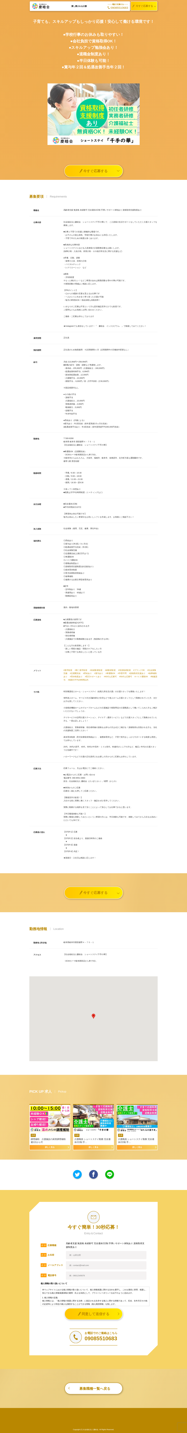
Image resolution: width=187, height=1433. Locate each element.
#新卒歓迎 (67, 670)
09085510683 (118, 7)
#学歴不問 (122, 673)
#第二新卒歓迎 (81, 670)
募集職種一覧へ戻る (94, 1388)
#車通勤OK (110, 673)
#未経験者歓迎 (96, 670)
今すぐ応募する (142, 6)
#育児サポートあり (93, 676)
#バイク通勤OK (141, 676)
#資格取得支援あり (137, 673)
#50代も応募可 (125, 676)
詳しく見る (50, 1147)
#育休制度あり (76, 676)
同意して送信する (93, 1314)
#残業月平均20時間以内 (78, 680)
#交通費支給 (75, 673)
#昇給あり (87, 673)
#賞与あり (98, 673)
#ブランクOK (139, 670)
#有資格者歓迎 (124, 670)
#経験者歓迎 (110, 670)
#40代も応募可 (110, 676)
